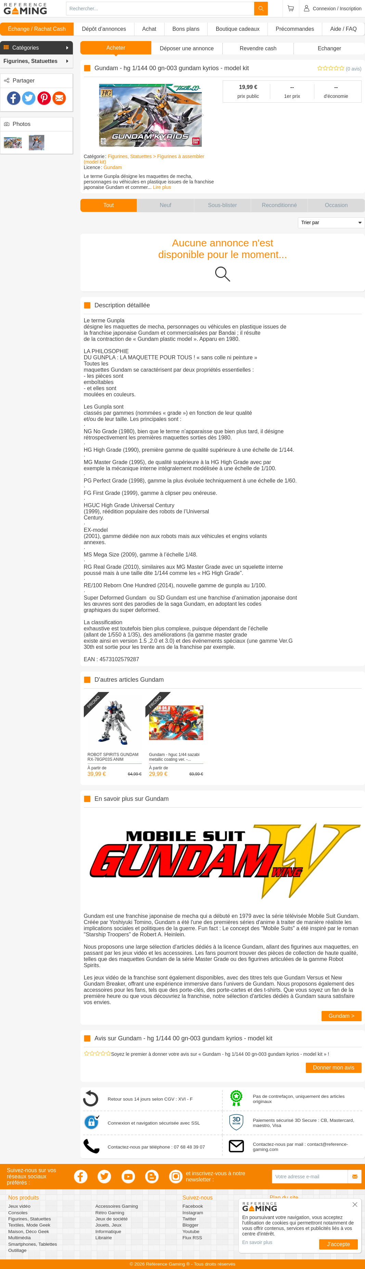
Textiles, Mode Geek (29, 1225)
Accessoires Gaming (116, 1206)
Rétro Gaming (110, 1212)
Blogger (191, 1225)
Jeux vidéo (19, 1206)
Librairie (103, 1237)
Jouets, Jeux (108, 1225)
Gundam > (341, 1016)
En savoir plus (257, 1242)
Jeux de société (111, 1218)
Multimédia (19, 1237)
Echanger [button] (329, 48)
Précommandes (295, 29)
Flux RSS (192, 1237)
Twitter (189, 1218)
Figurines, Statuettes (29, 1218)
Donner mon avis (333, 1068)
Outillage (17, 1250)
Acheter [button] (115, 48)
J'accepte (338, 1244)
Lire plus (162, 187)
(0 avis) (354, 69)
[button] (36, 48)
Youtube (191, 1231)
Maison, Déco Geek (28, 1231)
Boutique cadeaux (238, 29)
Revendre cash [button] (258, 48)
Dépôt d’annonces (104, 29)
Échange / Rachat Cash (37, 29)
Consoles (18, 1212)
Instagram (193, 1212)
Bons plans (185, 29)
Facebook (193, 1206)
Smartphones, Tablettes (32, 1244)
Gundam (113, 167)
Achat (149, 29)
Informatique (108, 1231)
